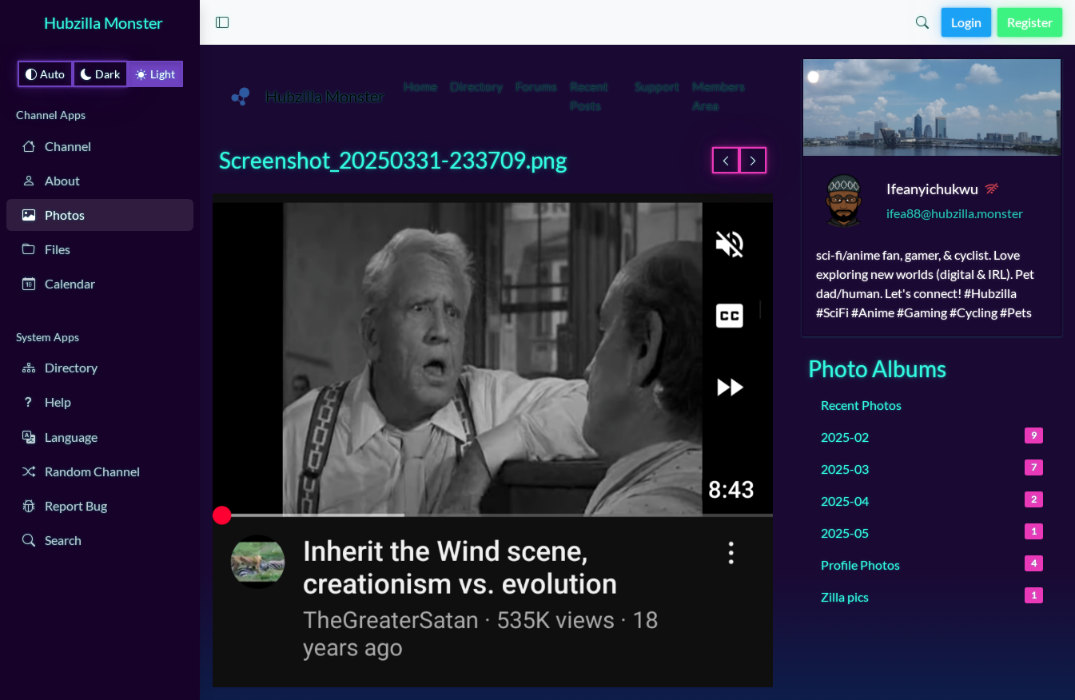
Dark (100, 74)
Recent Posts (589, 95)
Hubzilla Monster (103, 22)
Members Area (718, 95)
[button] (222, 22)
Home (420, 85)
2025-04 (932, 499)
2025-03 (932, 467)
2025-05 (932, 531)
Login (966, 22)
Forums (536, 85)
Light (155, 74)
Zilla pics (932, 595)
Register (1030, 22)
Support (657, 85)
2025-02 (932, 436)
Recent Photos (861, 404)
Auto (45, 74)
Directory (476, 85)
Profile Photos (932, 563)
